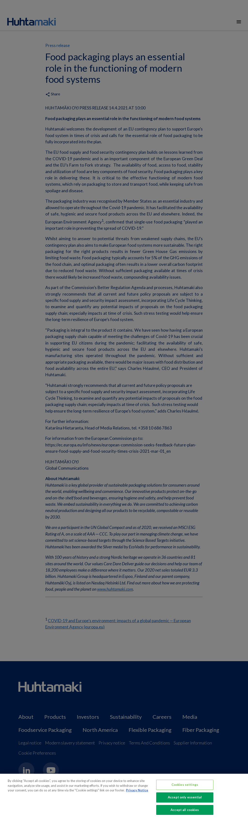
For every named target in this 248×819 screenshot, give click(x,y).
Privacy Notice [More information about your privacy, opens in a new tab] (137, 794)
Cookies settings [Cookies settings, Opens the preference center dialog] (184, 789)
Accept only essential (185, 802)
